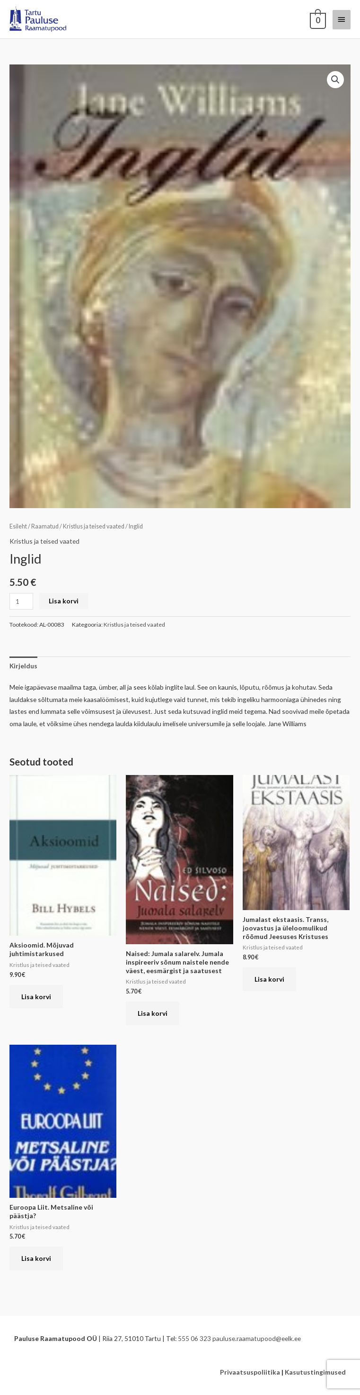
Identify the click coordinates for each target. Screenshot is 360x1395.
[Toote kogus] (21, 601)
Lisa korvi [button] (36, 997)
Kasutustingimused (315, 1372)
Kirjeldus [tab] (23, 666)
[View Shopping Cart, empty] (317, 19)
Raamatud (45, 526)
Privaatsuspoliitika (250, 1372)
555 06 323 (194, 1338)
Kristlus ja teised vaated (93, 526)
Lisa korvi (64, 601)
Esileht (18, 526)
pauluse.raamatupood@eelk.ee (256, 1338)
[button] (335, 79)
